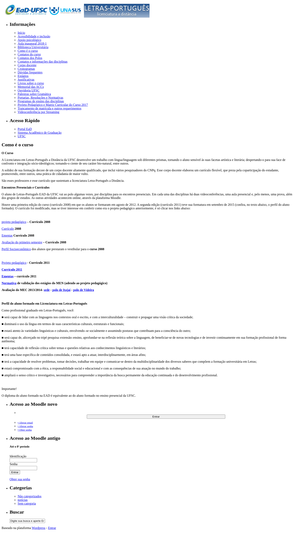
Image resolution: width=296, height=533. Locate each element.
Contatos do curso (29, 54)
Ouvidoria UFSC (28, 90)
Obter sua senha (20, 479)
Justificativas (26, 79)
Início (21, 32)
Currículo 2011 (12, 269)
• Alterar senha (25, 426)
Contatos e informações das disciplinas (43, 61)
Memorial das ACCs (31, 86)
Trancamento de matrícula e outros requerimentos (49, 108)
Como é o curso (28, 50)
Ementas (7, 235)
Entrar (52, 528)
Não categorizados (29, 496)
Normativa (9, 283)
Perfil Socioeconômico (16, 249)
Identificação (18, 456)
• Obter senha (25, 429)
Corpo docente (27, 65)
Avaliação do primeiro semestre (22, 242)
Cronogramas (26, 68)
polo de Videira (83, 290)
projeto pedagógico (14, 222)
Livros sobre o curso (31, 83)
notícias (23, 500)
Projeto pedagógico (14, 262)
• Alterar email (25, 422)
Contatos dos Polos (30, 58)
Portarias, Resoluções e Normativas (40, 97)
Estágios (23, 76)
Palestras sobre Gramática (34, 94)
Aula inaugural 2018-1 (32, 43)
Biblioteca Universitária (33, 47)
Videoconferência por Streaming (38, 112)
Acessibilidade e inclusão (34, 36)
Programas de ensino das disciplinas (41, 101)
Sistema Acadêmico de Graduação (40, 132)
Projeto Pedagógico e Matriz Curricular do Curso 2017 (53, 104)
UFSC (22, 136)
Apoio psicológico (29, 40)
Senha (13, 464)
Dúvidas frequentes (30, 72)
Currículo (8, 228)
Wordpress (38, 528)
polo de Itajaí (61, 290)
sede (47, 290)
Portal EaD (25, 129)
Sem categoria (27, 503)
